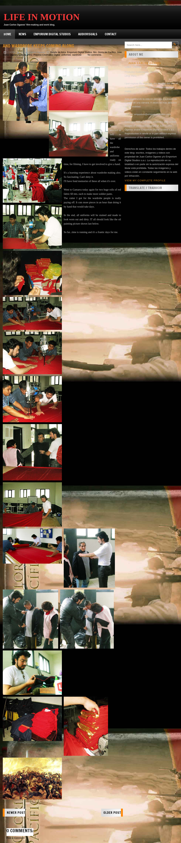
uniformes (66, 55)
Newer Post (16, 812)
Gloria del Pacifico (107, 52)
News (22, 34)
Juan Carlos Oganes (144, 63)
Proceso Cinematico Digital (46, 55)
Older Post (112, 812)
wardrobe (76, 55)
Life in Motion (42, 17)
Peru (30, 55)
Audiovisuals (87, 34)
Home (7, 34)
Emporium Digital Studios (52, 34)
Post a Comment (15, 838)
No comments (94, 55)
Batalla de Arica (58, 52)
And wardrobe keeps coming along (38, 46)
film (95, 52)
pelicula (22, 55)
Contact (110, 34)
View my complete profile (145, 180)
